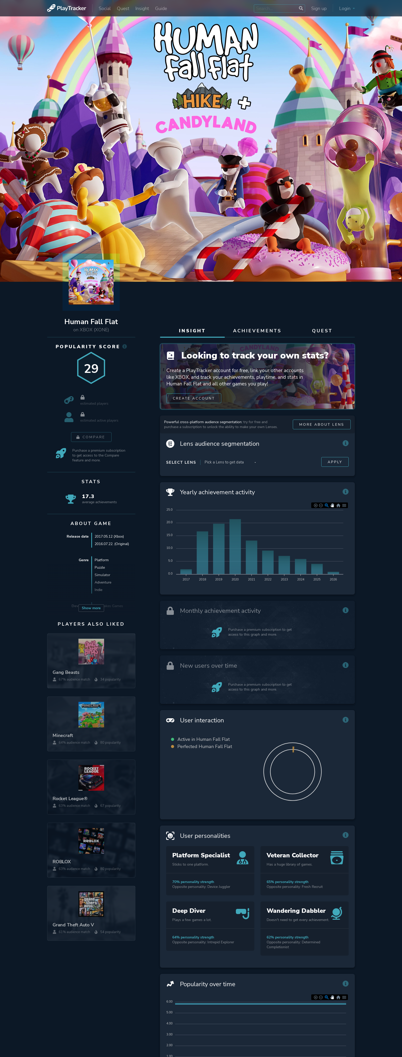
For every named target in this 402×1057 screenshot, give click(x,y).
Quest (123, 8)
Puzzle (100, 567)
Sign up (319, 8)
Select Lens (181, 463)
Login (347, 8)
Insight (142, 8)
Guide (161, 8)
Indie (98, 590)
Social (105, 8)
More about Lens (321, 425)
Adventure (103, 582)
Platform (102, 560)
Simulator (102, 575)
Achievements (257, 331)
